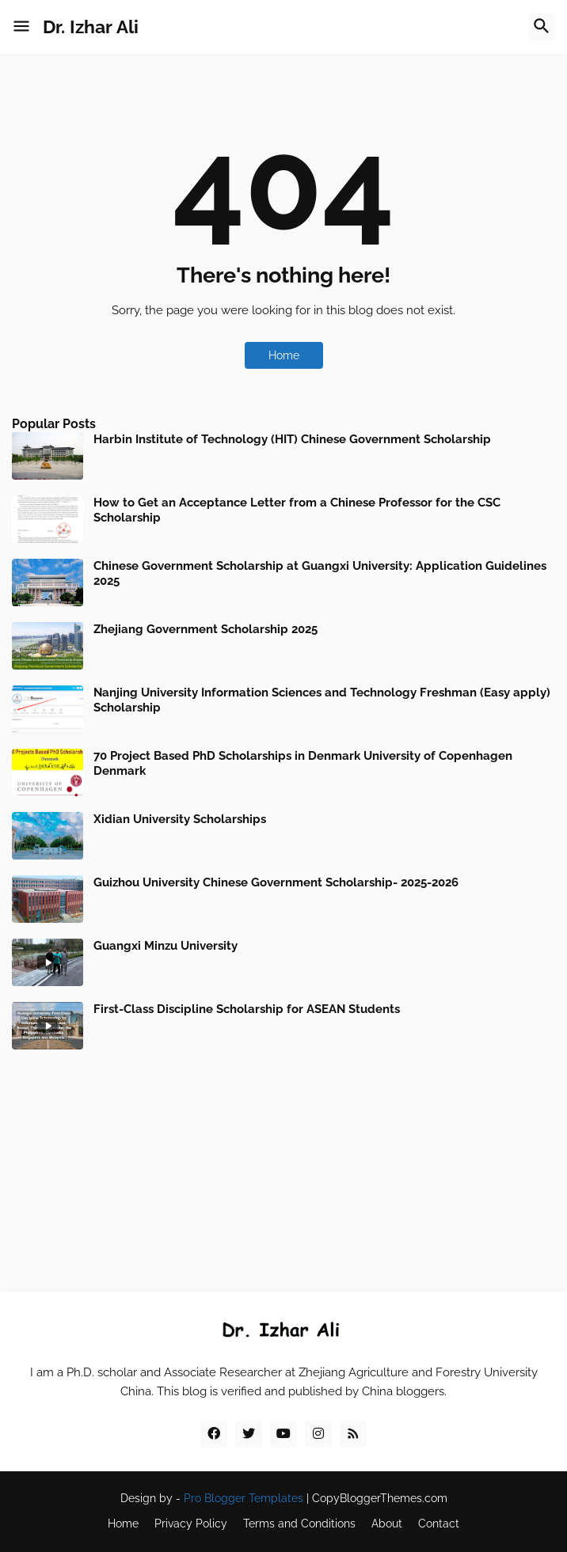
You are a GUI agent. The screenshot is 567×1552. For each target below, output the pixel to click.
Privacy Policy (190, 1523)
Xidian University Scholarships (179, 819)
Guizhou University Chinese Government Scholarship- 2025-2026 (276, 882)
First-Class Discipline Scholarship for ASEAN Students (246, 1009)
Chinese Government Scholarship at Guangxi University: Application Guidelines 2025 (319, 574)
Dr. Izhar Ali (91, 26)
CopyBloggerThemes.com (379, 1498)
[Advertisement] (283, 1160)
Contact (438, 1523)
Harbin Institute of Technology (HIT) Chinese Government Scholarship (292, 439)
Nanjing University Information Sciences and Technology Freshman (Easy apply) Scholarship (321, 700)
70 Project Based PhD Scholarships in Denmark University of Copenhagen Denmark (302, 764)
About (386, 1523)
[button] (21, 26)
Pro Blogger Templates (243, 1498)
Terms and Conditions (299, 1523)
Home (283, 355)
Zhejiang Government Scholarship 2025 (205, 629)
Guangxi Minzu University (165, 946)
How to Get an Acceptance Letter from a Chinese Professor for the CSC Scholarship (296, 510)
